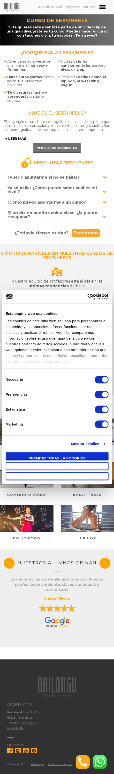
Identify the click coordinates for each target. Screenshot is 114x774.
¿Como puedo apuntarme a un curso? (47, 202)
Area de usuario (50, 7)
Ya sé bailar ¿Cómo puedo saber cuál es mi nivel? (52, 190)
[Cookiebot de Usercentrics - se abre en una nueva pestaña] (87, 296)
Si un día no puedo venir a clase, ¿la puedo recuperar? (52, 215)
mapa (11, 737)
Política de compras (60, 764)
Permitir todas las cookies (57, 458)
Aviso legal (37, 764)
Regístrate (72, 7)
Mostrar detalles (85, 444)
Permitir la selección (57, 468)
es (93, 7)
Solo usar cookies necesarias (57, 478)
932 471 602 (28, 723)
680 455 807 (15, 728)
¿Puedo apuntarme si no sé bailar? (44, 177)
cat (85, 7)
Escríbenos (86, 233)
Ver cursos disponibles (57, 148)
